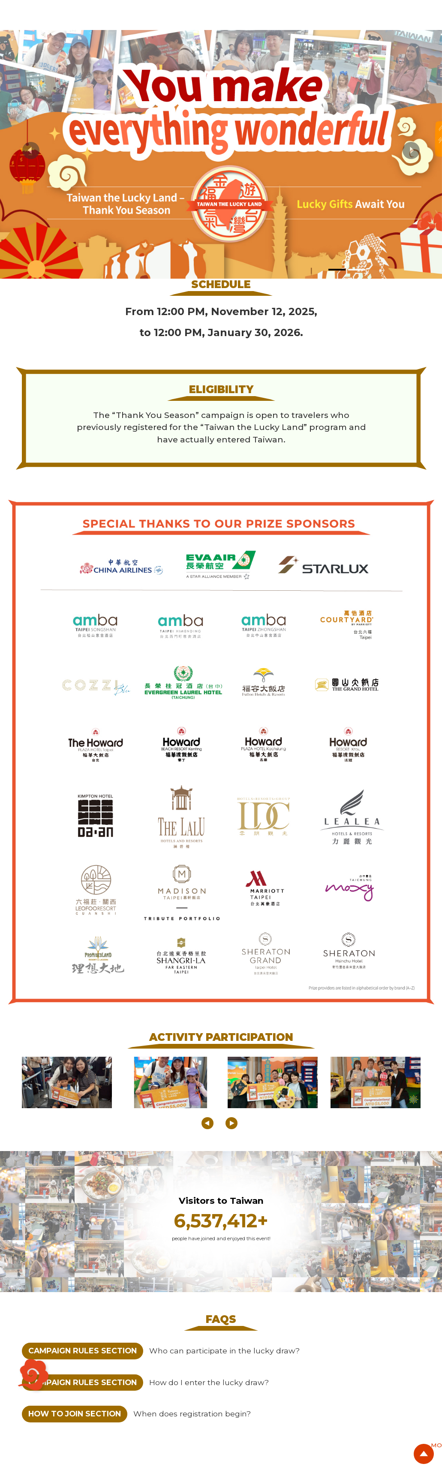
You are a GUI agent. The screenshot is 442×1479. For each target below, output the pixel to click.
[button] (30, 150)
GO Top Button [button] (422, 1457)
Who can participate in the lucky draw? (224, 1350)
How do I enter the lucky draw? (209, 1382)
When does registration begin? (192, 1413)
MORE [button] (398, 1445)
